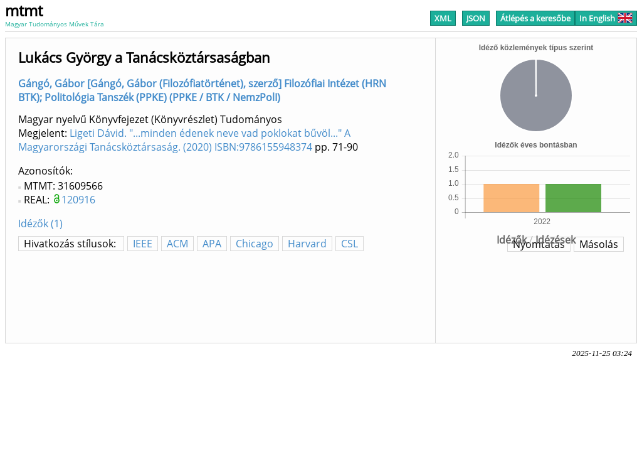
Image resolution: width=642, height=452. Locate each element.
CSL (349, 243)
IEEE (142, 243)
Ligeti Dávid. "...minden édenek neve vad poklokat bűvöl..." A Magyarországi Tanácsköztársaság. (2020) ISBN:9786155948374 (184, 140)
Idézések (555, 240)
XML (442, 18)
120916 (78, 200)
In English (606, 18)
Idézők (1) (40, 223)
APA (212, 243)
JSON (475, 18)
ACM (177, 243)
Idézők (512, 240)
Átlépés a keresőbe (535, 18)
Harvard (307, 243)
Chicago (254, 243)
